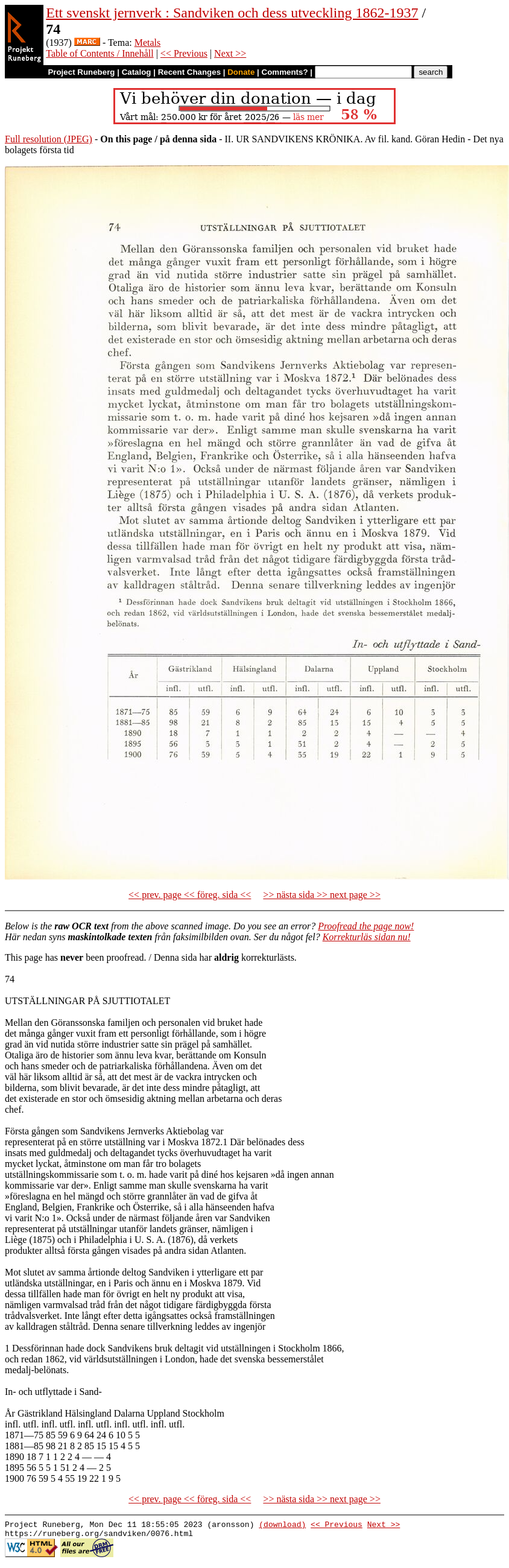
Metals (147, 42)
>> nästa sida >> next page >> (322, 895)
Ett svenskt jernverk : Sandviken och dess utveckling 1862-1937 (232, 13)
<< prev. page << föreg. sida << (189, 895)
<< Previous (183, 53)
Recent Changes (189, 72)
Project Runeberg (81, 72)
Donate (241, 72)
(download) (282, 1525)
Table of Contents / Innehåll (99, 53)
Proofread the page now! (366, 926)
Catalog (136, 72)
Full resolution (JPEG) (48, 139)
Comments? (285, 72)
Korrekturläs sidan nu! (367, 937)
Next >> (230, 53)
